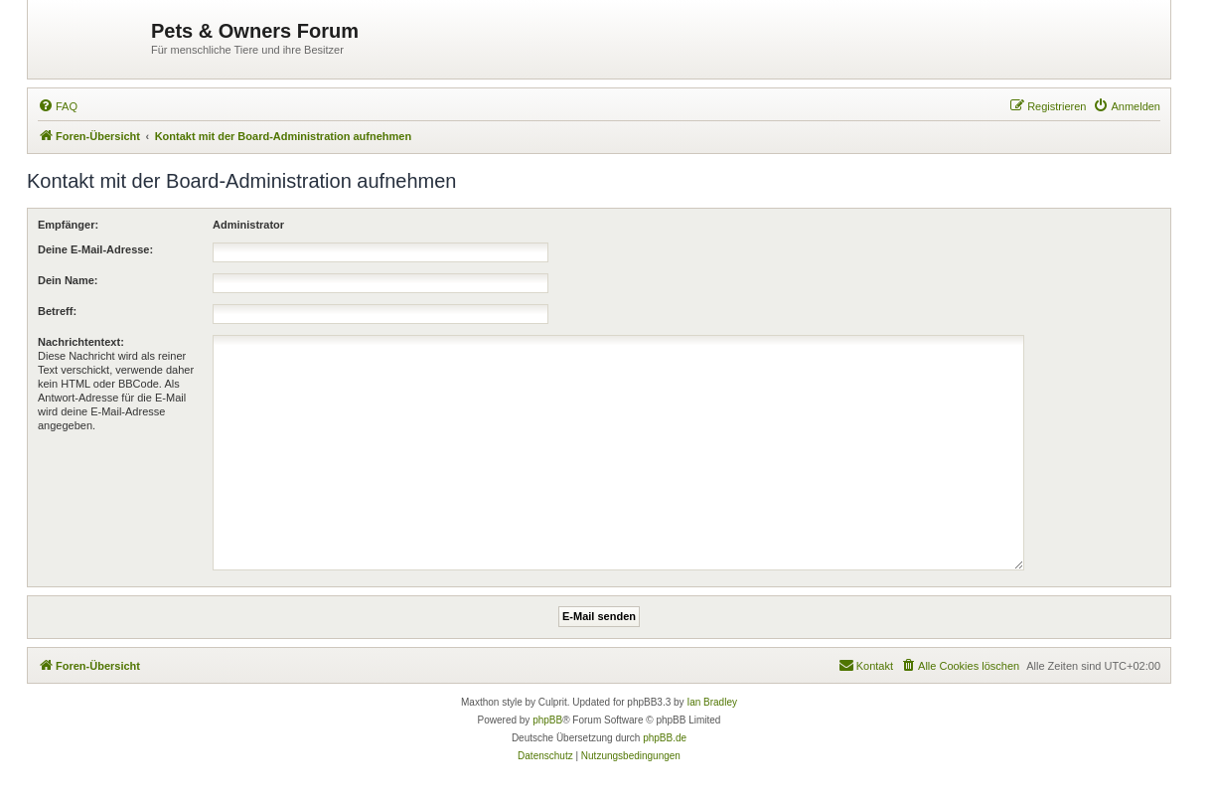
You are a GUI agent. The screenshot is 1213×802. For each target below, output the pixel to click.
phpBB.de (664, 737)
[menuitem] (57, 106)
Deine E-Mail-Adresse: (95, 249)
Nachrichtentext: (81, 342)
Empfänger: (68, 225)
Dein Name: (68, 280)
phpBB (547, 720)
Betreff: (57, 311)
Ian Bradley (711, 702)
